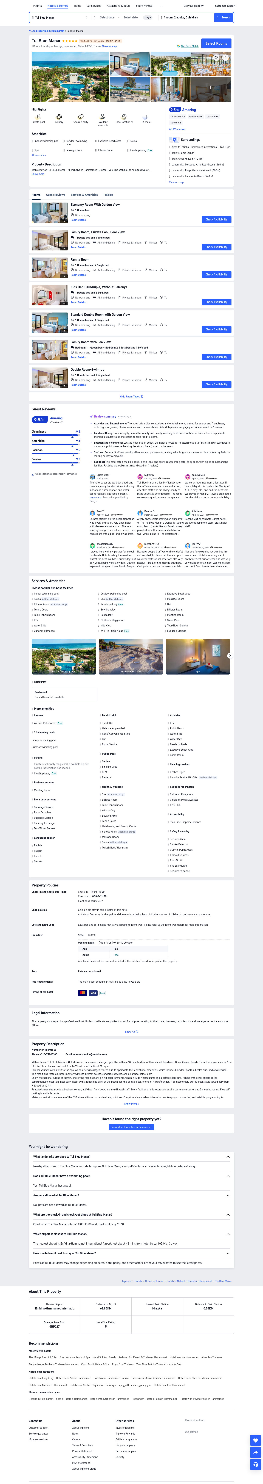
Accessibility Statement (85, 1457)
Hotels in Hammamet (200, 1281)
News (75, 1433)
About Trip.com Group (84, 1468)
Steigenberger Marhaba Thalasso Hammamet (53, 1364)
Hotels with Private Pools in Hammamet (202, 1398)
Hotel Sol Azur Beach (104, 1357)
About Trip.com (80, 1427)
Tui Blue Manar (46, 40)
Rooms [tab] (36, 195)
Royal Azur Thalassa (123, 1364)
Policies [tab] (108, 195)
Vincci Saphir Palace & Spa (95, 1364)
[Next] (230, 656)
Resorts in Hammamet (41, 1398)
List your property (125, 1445)
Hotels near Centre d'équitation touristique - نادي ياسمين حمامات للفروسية (110, 1385)
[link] (193, 6)
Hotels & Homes (57, 5)
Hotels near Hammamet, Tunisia (111, 1378)
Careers (76, 1439)
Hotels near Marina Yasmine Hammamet (153, 1378)
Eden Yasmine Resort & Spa (75, 1357)
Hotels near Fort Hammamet (169, 1385)
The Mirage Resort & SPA (43, 1357)
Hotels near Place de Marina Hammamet (200, 1378)
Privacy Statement (82, 1451)
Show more (38, 174)
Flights (37, 5)
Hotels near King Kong (41, 1378)
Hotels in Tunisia (154, 1281)
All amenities (39, 155)
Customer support (38, 1427)
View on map (176, 182)
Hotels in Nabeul (176, 1281)
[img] (70, 77)
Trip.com (126, 1281)
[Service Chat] (255, 1464)
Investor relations (125, 1427)
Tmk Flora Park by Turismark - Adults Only (159, 1364)
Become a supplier (126, 1451)
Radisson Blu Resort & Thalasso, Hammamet (142, 1357)
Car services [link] (94, 5)
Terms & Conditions (82, 1445)
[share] (255, 1452)
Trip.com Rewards (125, 1433)
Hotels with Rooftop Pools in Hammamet (154, 1398)
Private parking (109, 604)
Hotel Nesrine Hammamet (184, 1357)
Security (120, 1457)
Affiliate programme (126, 1439)
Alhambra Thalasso (211, 1357)
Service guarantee (39, 1433)
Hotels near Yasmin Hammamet (73, 1378)
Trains (77, 5)
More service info (38, 1439)
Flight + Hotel (144, 5)
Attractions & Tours (118, 5)
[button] (161, 6)
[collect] (255, 1440)
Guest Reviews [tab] (55, 195)
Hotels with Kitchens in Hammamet (109, 1398)
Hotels (138, 1281)
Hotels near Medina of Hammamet (48, 1385)
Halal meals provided (113, 728)
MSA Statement (81, 1462)
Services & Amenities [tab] (84, 195)
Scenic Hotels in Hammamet (71, 1398)
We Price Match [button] (190, 46)
